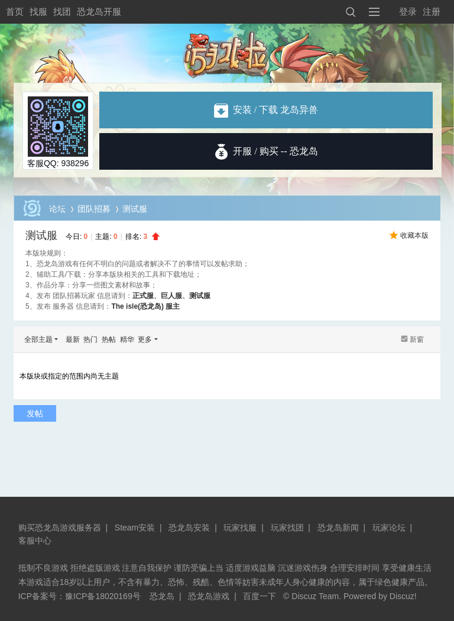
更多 (145, 339)
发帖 (35, 413)
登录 (408, 12)
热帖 (109, 339)
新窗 (417, 339)
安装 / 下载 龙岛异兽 (266, 110)
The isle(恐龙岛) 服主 (145, 306)
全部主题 (38, 339)
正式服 (143, 296)
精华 (127, 339)
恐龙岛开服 (99, 12)
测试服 (41, 235)
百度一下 (259, 596)
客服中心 (34, 540)
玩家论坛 (389, 527)
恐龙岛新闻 (338, 527)
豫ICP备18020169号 (103, 596)
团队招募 (94, 209)
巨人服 (171, 296)
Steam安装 (135, 527)
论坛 (57, 209)
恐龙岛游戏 (208, 596)
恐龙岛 (162, 596)
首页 (15, 12)
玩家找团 (287, 527)
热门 (90, 339)
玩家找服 (240, 527)
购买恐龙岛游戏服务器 (59, 527)
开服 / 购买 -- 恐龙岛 (275, 151)
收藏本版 (414, 235)
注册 (431, 12)
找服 (38, 12)
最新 (73, 339)
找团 (62, 12)
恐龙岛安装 (189, 527)
